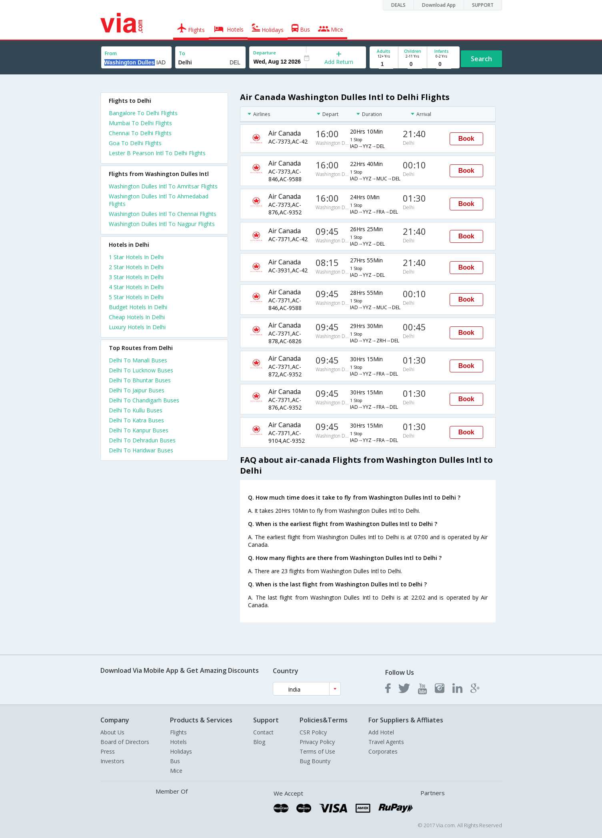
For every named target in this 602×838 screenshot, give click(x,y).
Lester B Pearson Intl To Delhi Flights (157, 153)
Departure (264, 53)
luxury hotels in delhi (137, 327)
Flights (178, 732)
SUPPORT (483, 5)
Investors (112, 761)
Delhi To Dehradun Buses (142, 440)
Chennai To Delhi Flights (140, 133)
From (111, 53)
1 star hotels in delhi (136, 257)
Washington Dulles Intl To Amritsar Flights (163, 186)
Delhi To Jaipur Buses (136, 390)
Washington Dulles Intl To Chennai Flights (162, 214)
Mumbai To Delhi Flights (140, 123)
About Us (112, 732)
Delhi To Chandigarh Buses (144, 400)
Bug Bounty (315, 761)
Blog (259, 742)
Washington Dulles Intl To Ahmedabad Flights (158, 200)
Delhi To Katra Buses (136, 420)
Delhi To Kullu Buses (135, 410)
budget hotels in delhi (138, 307)
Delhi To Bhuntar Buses (140, 380)
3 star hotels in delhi (136, 277)
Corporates (383, 751)
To (182, 53)
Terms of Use (317, 751)
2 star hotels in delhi (136, 267)
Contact (263, 732)
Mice (176, 770)
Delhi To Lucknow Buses (141, 370)
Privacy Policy (317, 742)
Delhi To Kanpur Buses (138, 430)
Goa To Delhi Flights (135, 143)
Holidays (181, 751)
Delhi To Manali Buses (138, 360)
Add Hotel (381, 732)
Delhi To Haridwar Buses (141, 450)
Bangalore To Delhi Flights (143, 113)
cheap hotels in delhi (137, 317)
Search (481, 58)
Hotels (178, 742)
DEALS (398, 5)
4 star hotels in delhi (136, 287)
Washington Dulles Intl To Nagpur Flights (162, 224)
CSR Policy (313, 732)
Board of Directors (124, 742)
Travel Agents (386, 742)
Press (107, 751)
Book (466, 138)
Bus (175, 761)
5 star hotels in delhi (136, 297)
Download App (439, 5)
